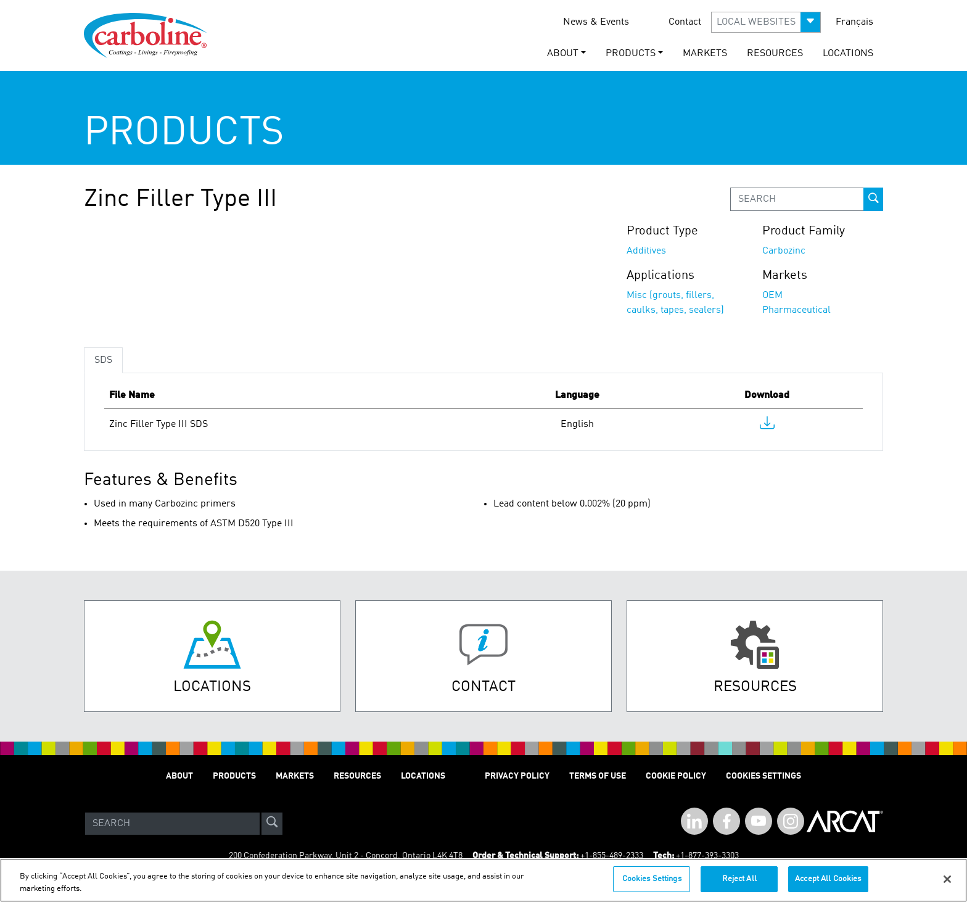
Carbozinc (783, 251)
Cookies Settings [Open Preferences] (763, 776)
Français (854, 22)
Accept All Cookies (828, 879)
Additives (646, 251)
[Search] (172, 823)
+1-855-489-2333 (611, 855)
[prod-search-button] (873, 199)
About (179, 776)
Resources (775, 54)
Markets (705, 54)
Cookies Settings (651, 879)
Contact (685, 22)
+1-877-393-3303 (707, 855)
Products (234, 776)
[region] (483, 880)
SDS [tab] (103, 360)
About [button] (562, 54)
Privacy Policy (517, 776)
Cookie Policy (676, 776)
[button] (766, 22)
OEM (772, 295)
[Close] (947, 879)
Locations (848, 54)
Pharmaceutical (796, 310)
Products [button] (631, 54)
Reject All (739, 879)
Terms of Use (597, 776)
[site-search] (272, 823)
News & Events (596, 22)
